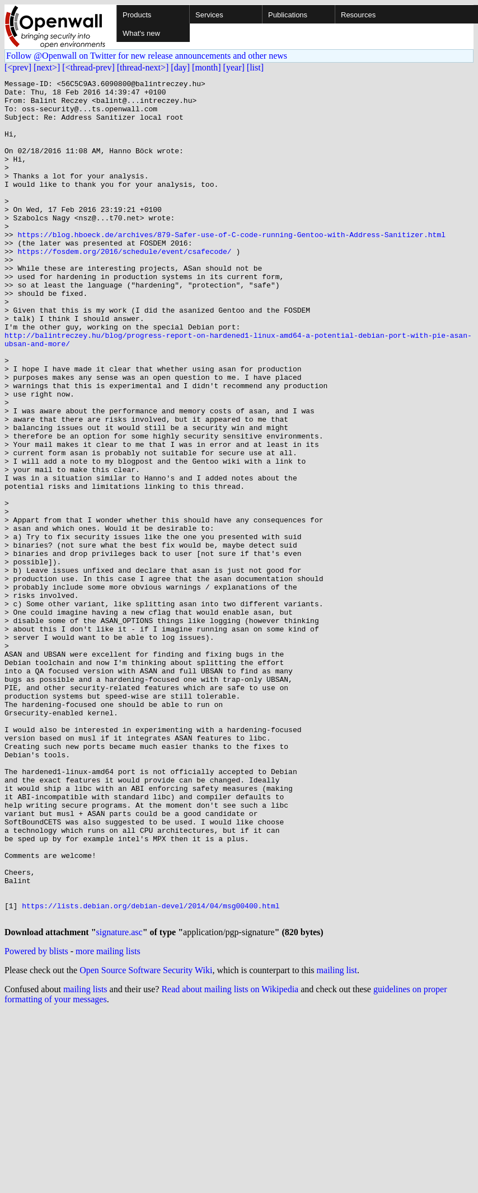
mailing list (337, 1139)
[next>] (47, 67)
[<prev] (17, 67)
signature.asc (119, 1101)
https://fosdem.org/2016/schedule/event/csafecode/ (124, 286)
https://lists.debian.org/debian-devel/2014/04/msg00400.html (150, 1072)
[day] (180, 67)
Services (209, 15)
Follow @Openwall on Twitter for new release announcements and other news (146, 55)
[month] (206, 67)
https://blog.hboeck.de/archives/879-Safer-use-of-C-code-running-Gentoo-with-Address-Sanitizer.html (231, 266)
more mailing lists (108, 1120)
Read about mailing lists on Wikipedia (229, 1158)
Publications (287, 15)
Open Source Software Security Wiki (145, 1139)
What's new (141, 33)
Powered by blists (36, 1120)
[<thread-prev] (88, 67)
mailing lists (85, 1158)
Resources (358, 15)
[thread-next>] (143, 67)
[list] (255, 67)
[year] (234, 67)
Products (137, 15)
